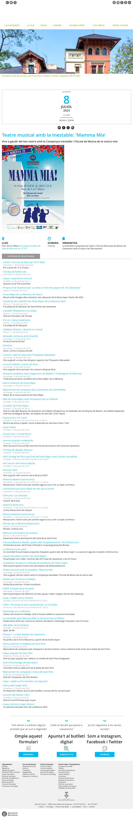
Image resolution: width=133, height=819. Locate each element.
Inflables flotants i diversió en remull (22, 329)
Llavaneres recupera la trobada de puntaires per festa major (35, 562)
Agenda (64, 75)
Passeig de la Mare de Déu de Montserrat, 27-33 (21, 247)
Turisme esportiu (46, 768)
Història (25, 768)
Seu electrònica (63, 772)
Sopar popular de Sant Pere (18, 653)
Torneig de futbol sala (14, 271)
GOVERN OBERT (77, 25)
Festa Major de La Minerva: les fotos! (22, 294)
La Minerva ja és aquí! (14, 549)
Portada (6, 75)
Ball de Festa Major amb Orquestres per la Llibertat (30, 399)
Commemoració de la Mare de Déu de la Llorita (28, 488)
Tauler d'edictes (63, 774)
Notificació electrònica (66, 780)
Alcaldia (4, 766)
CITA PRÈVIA (99, 25)
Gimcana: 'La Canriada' (15, 495)
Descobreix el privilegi (48, 774)
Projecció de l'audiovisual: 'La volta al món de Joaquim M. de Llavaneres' (42, 287)
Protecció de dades (62, 807)
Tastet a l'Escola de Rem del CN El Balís (24, 262)
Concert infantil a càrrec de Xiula (20, 364)
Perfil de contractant (65, 784)
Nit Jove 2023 (10, 470)
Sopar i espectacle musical (17, 278)
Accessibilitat (76, 807)
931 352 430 (92, 804)
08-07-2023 (75, 75)
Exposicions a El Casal (15, 417)
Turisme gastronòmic (47, 770)
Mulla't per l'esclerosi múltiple (19, 579)
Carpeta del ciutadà (65, 766)
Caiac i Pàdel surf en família (18, 597)
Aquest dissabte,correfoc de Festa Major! (25, 556)
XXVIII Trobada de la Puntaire (18, 588)
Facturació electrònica (66, 778)
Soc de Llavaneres (29, 764)
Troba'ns (104, 754)
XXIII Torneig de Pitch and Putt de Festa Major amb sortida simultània (40, 456)
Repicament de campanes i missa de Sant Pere (28, 671)
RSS (85, 807)
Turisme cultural (46, 766)
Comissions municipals (10, 786)
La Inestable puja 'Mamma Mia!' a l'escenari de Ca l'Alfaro (33, 618)
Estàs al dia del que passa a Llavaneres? (66, 727)
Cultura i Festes (50, 75)
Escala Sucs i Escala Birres (17, 433)
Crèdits (41, 807)
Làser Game (9, 427)
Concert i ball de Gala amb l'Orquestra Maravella (29, 354)
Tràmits (61, 768)
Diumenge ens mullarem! (16, 611)
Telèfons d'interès (28, 774)
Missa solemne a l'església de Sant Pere (24, 643)
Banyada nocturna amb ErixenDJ (20, 336)
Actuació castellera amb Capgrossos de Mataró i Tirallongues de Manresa (42, 373)
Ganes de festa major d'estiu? (19, 704)
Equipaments (27, 772)
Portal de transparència (10, 778)
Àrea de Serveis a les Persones (26, 75)
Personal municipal (8, 776)
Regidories (5, 768)
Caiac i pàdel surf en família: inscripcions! (25, 681)
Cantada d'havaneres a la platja (20, 310)
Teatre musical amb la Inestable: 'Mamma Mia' (28, 569)
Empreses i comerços (30, 776)
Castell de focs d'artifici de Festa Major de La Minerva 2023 (34, 301)
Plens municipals (8, 780)
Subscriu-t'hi (66, 754)
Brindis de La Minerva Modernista (21, 523)
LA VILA (30, 25)
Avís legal (49, 807)
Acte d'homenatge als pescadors (20, 662)
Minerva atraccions (13, 504)
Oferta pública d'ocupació (67, 786)
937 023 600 (80, 804)
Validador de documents (67, 788)
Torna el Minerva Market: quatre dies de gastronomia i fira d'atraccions (41, 542)
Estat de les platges (47, 772)
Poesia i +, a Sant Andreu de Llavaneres (24, 634)
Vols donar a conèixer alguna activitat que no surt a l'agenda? (28, 727)
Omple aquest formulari (28, 739)
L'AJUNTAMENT (12, 25)
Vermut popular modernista (18, 440)
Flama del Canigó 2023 (15, 685)
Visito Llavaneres (46, 764)
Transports (26, 770)
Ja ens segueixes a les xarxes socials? (104, 727)
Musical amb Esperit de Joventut (20, 532)
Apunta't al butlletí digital (66, 739)
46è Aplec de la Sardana (16, 625)
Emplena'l (28, 754)
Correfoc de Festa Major (16, 405)
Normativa (62, 782)
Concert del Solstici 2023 (16, 694)
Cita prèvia (62, 776)
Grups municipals (8, 774)
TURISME (57, 25)
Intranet (92, 807)
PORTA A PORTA (120, 25)
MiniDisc (7, 345)
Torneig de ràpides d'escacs (18, 449)
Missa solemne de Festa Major (19, 382)
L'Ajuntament (7, 764)
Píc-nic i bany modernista (16, 320)
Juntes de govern (8, 782)
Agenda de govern (8, 770)
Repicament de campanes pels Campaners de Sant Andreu (34, 389)
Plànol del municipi (29, 766)
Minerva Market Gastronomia (18, 479)
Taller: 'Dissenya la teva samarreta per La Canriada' (30, 604)
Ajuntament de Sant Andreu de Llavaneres (22, 14)
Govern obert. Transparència (69, 764)
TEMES (43, 25)
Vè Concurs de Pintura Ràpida (19, 463)
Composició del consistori (11, 772)
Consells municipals (9, 784)
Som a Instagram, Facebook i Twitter (105, 739)
